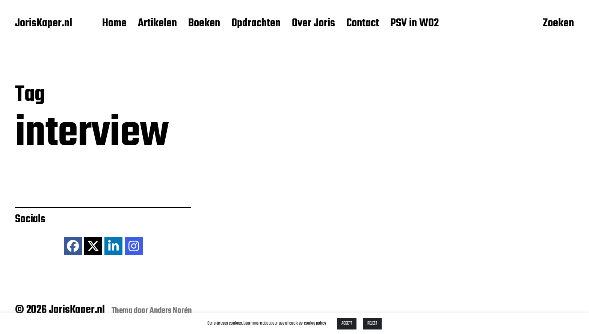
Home (114, 23)
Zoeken (558, 23)
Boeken (204, 23)
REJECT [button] (372, 323)
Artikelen (157, 23)
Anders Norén (171, 310)
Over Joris (313, 23)
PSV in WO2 (414, 23)
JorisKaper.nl (43, 23)
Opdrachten (256, 23)
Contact (362, 23)
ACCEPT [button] (346, 323)
